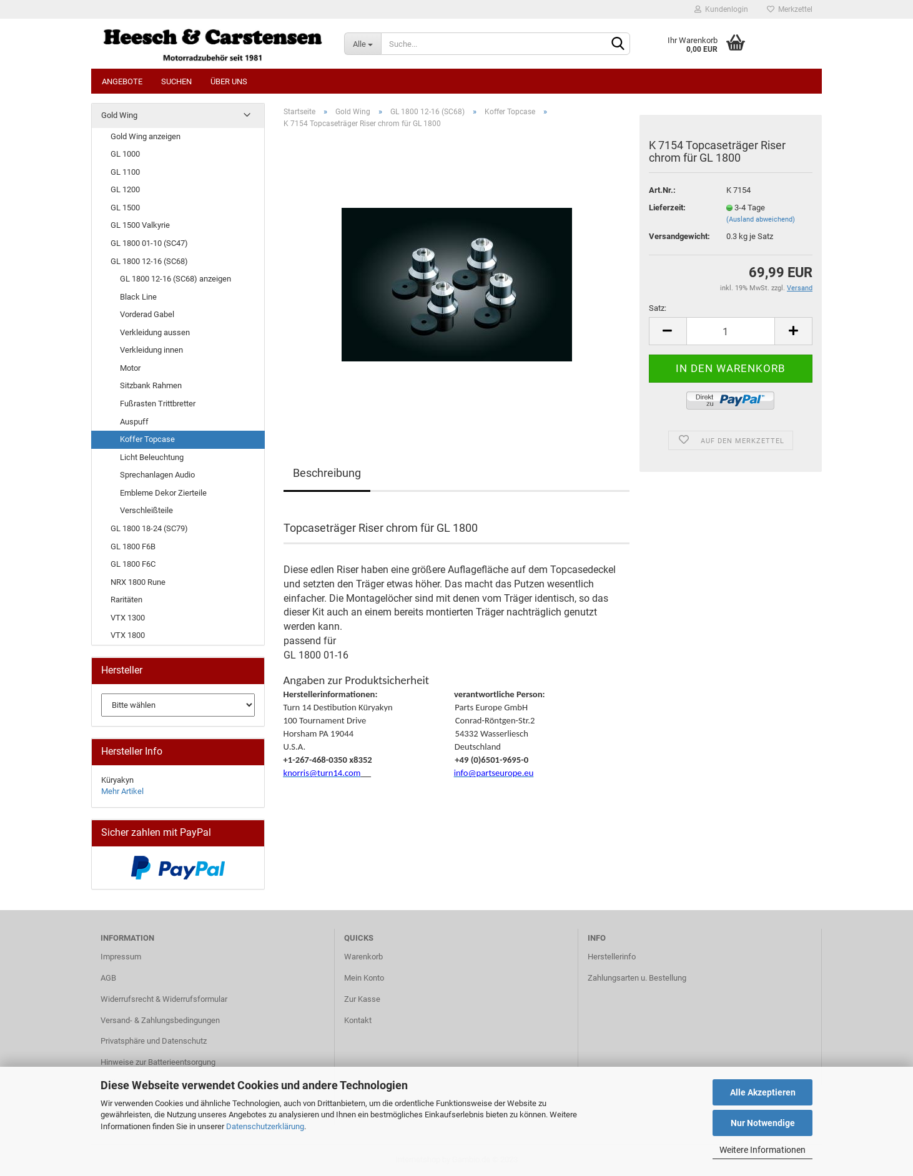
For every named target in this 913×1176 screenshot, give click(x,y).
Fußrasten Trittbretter (157, 403)
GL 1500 (125, 207)
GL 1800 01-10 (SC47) (149, 243)
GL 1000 (125, 154)
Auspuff (134, 421)
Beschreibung (327, 472)
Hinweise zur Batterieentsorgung (158, 1062)
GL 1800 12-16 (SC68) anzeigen (175, 278)
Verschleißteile (146, 510)
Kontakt (358, 1020)
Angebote (122, 81)
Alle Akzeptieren (763, 1092)
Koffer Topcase (147, 439)
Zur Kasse (362, 999)
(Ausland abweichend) (760, 219)
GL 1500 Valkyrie (140, 225)
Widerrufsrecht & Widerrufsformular (164, 999)
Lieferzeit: (667, 207)
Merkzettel (789, 9)
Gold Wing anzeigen (145, 136)
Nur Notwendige (763, 1123)
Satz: (657, 308)
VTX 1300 (128, 617)
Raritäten (126, 599)
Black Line (138, 296)
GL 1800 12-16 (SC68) (149, 261)
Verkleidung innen (151, 350)
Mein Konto (364, 977)
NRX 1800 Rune (138, 582)
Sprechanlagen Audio (157, 474)
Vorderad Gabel (147, 314)
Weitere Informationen (762, 1150)
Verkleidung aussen (155, 332)
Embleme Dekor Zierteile (163, 492)
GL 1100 (125, 172)
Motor (130, 368)
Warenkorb (363, 956)
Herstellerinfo (612, 956)
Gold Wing (119, 115)
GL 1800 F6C (133, 564)
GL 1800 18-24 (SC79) (149, 528)
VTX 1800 (128, 635)
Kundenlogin (721, 9)
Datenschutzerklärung (265, 1126)
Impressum (121, 956)
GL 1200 (125, 189)
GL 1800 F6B (133, 546)
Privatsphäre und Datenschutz (154, 1041)
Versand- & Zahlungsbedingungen (160, 1020)
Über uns (228, 81)
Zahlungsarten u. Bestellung (637, 977)
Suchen (176, 81)
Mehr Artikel (122, 791)
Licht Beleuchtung (152, 457)
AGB (108, 977)
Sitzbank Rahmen (151, 385)
